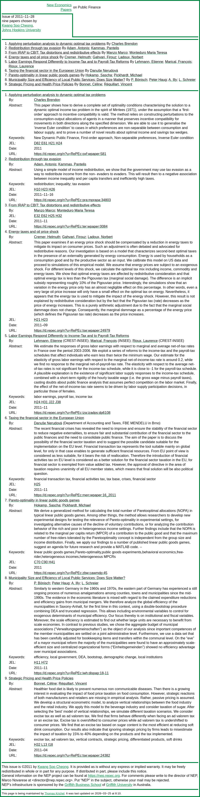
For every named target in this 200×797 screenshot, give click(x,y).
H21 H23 (41, 320)
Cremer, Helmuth (78, 57)
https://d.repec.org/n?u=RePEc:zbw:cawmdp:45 (70, 573)
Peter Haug (158, 80)
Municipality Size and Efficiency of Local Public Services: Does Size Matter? (67, 80)
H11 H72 (41, 662)
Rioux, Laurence (21, 66)
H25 (37, 484)
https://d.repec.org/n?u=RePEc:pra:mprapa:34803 (72, 200)
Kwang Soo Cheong (17, 25)
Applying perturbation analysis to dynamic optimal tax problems (57, 44)
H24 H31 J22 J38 (47, 402)
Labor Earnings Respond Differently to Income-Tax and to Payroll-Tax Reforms (69, 62)
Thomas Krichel (54, 793)
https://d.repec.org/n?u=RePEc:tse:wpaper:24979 (72, 330)
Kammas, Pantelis (105, 48)
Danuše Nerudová (104, 70)
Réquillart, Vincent (118, 84)
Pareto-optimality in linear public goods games (44, 75)
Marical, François (178, 62)
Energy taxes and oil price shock (34, 57)
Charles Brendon (125, 44)
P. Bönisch (139, 80)
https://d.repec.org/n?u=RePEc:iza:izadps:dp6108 (72, 413)
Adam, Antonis (78, 48)
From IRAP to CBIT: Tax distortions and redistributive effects (55, 52)
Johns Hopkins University (21, 30)
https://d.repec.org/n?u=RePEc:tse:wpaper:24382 (72, 755)
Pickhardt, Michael (128, 75)
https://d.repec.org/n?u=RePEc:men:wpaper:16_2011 (75, 495)
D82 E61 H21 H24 (48, 143)
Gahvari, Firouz (104, 57)
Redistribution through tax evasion (35, 48)
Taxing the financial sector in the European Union (46, 70)
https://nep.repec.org (104, 775)
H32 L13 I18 (43, 744)
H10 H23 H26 (44, 189)
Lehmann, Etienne (149, 62)
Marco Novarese (14, 780)
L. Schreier (187, 80)
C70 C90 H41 (44, 562)
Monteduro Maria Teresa (148, 52)
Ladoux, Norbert (130, 57)
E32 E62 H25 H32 (48, 216)
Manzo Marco (117, 52)
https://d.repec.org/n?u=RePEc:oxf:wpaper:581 (70, 154)
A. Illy (173, 80)
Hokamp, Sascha (99, 75)
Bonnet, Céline (90, 84)
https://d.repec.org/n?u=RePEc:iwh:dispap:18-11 (71, 673)
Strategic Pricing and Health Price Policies (41, 84)
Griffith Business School (83, 785)
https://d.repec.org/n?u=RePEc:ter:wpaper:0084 (70, 226)
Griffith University (119, 785)
